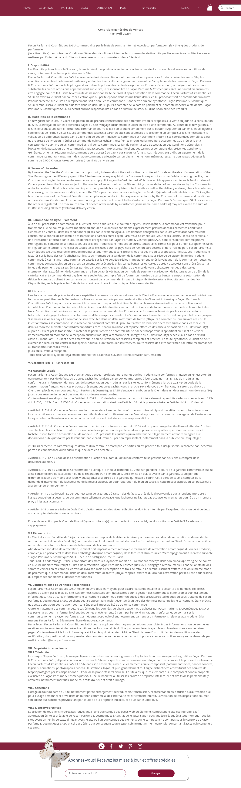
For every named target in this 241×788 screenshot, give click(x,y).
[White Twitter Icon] (121, 746)
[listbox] (191, 7)
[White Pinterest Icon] (130, 746)
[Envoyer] (156, 773)
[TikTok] (102, 746)
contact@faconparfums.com (82, 327)
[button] (67, 8)
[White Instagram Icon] (140, 746)
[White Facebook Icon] (111, 746)
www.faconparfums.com (153, 45)
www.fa (147, 660)
